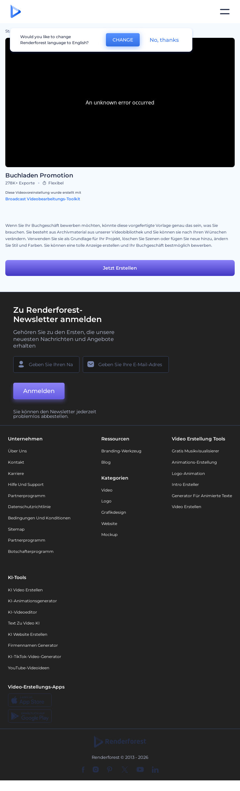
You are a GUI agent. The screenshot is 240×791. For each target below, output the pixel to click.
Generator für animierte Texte (202, 495)
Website (109, 523)
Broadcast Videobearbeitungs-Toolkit (42, 198)
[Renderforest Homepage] (16, 12)
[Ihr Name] (46, 364)
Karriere (16, 473)
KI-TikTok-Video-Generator (34, 656)
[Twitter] (124, 770)
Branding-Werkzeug (121, 450)
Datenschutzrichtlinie (29, 506)
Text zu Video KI (24, 623)
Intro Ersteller (185, 484)
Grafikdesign (113, 512)
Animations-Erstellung (194, 462)
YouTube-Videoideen (28, 667)
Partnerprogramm (26, 495)
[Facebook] (83, 770)
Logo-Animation (188, 473)
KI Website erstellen (27, 634)
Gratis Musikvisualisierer (195, 450)
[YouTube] (140, 770)
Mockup (109, 534)
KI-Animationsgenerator (32, 600)
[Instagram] (96, 770)
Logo (106, 500)
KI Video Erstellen (25, 589)
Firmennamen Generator (33, 645)
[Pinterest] (110, 770)
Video (107, 490)
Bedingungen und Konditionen (39, 517)
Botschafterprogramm (31, 551)
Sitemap (16, 529)
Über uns (17, 450)
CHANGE (123, 40)
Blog (106, 462)
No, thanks (164, 40)
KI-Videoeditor (22, 612)
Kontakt (16, 462)
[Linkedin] (155, 770)
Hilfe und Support (26, 484)
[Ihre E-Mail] (126, 364)
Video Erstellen (186, 506)
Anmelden (39, 391)
